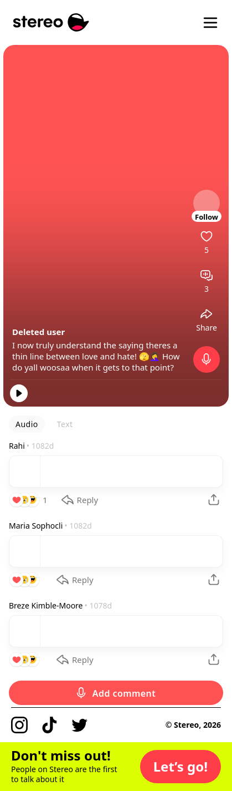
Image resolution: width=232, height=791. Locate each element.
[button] (180, 766)
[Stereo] (51, 22)
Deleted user (38, 331)
